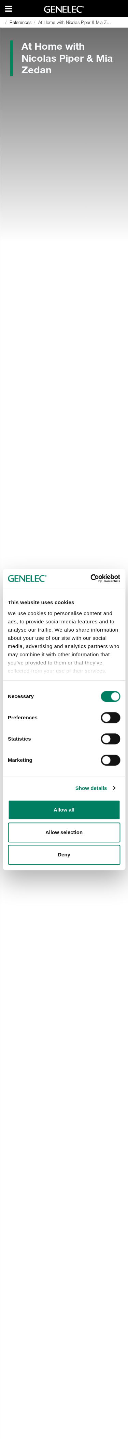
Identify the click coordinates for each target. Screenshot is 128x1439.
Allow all (64, 810)
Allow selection (64, 832)
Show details (91, 788)
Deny (64, 854)
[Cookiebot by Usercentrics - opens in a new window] (91, 578)
